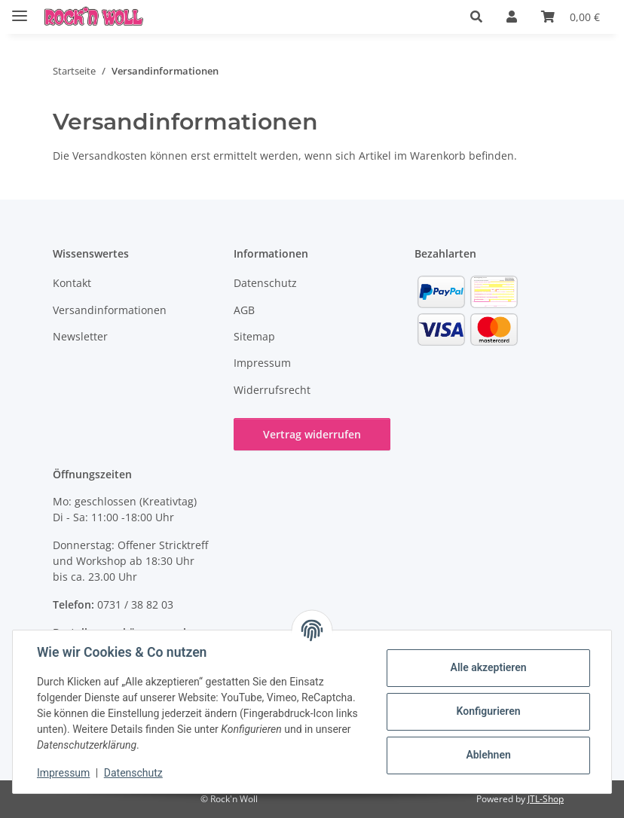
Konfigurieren (488, 711)
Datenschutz (133, 773)
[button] (476, 17)
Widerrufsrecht (272, 390)
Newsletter (80, 336)
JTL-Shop (546, 798)
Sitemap (254, 336)
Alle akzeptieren (488, 667)
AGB (244, 310)
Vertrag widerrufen (312, 434)
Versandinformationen (110, 310)
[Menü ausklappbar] (19, 9)
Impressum (63, 773)
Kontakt (72, 283)
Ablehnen (488, 755)
